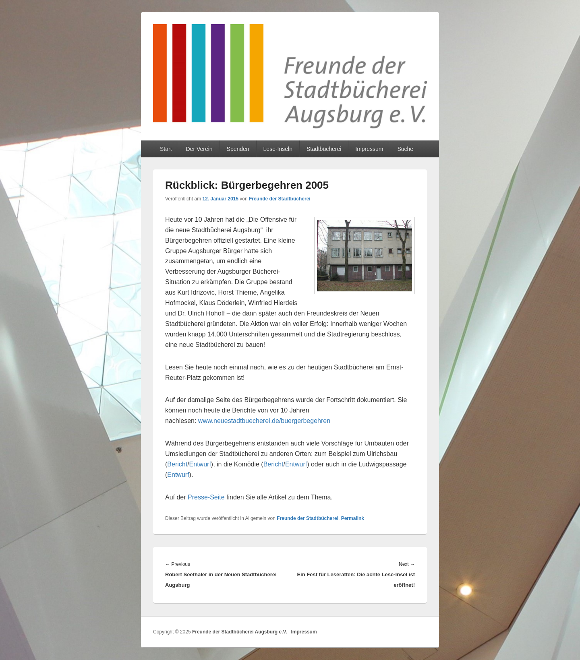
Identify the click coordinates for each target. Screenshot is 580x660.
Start (166, 149)
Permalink (352, 518)
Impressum (369, 149)
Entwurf (200, 464)
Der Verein (199, 149)
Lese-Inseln (277, 149)
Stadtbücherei (324, 149)
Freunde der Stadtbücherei (280, 199)
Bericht (177, 464)
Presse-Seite (206, 497)
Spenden (238, 149)
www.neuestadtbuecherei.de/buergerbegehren (264, 420)
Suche (405, 149)
